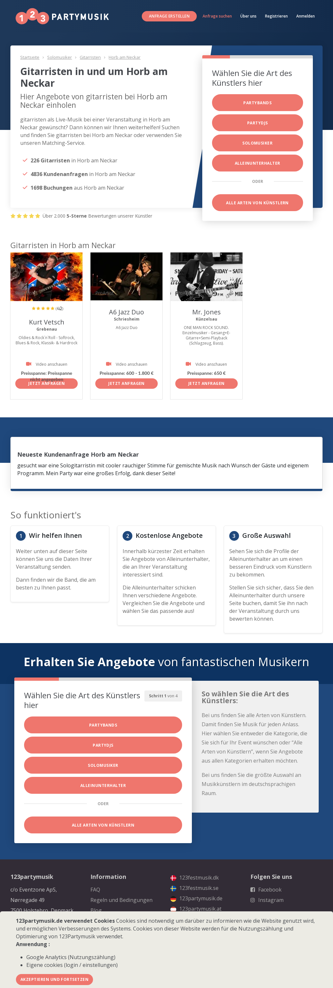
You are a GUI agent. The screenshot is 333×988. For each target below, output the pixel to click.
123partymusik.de (196, 898)
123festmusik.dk (194, 877)
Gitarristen (90, 57)
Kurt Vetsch (46, 322)
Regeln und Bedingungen (121, 900)
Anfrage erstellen (169, 16)
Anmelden (305, 16)
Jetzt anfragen (46, 383)
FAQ (95, 889)
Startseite (29, 57)
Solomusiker (59, 57)
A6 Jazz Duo (126, 312)
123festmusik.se (194, 888)
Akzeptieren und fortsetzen (54, 979)
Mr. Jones (206, 312)
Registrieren (276, 16)
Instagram (267, 900)
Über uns (248, 16)
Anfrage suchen (217, 16)
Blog (96, 910)
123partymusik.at (195, 908)
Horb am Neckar (124, 57)
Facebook (266, 889)
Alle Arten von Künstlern (257, 203)
